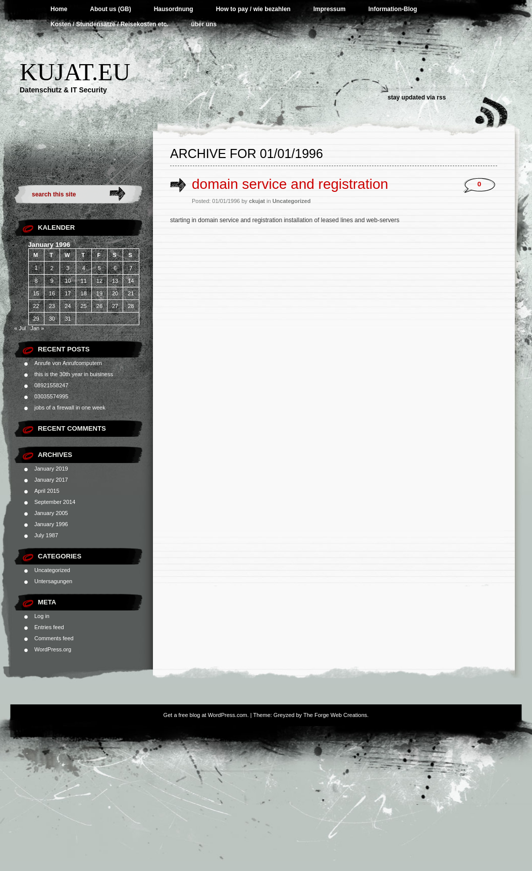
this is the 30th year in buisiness (73, 374)
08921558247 (51, 385)
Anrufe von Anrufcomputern (68, 363)
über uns (204, 24)
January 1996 (51, 524)
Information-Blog (392, 9)
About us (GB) (110, 9)
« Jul (20, 328)
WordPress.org (52, 649)
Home (58, 9)
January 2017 (51, 480)
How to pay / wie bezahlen (253, 9)
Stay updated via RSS (417, 97)
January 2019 (51, 469)
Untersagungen (53, 581)
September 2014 (54, 502)
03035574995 (51, 396)
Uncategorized (52, 570)
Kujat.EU (75, 72)
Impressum (329, 9)
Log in (41, 616)
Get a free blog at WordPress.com (205, 715)
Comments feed (54, 638)
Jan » (37, 328)
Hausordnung (173, 9)
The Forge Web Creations (335, 715)
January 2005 (51, 513)
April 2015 (47, 491)
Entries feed (49, 627)
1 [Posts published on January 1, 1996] (36, 268)
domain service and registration (290, 184)
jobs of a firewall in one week (69, 407)
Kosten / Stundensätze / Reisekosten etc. (109, 24)
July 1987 (46, 535)
